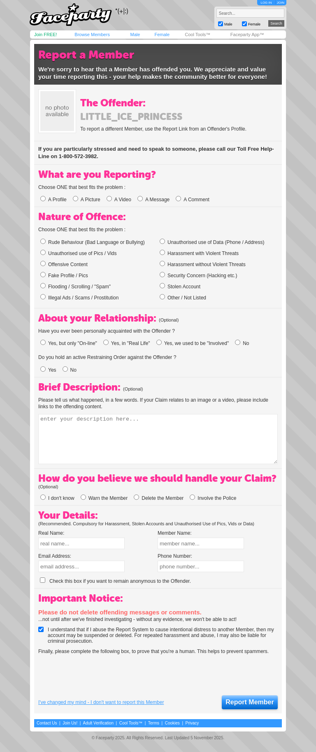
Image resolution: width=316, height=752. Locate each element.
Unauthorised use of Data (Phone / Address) (212, 242)
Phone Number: (175, 556)
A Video (119, 199)
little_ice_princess (131, 116)
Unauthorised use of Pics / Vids (78, 253)
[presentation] (100, 675)
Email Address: (54, 556)
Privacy (192, 723)
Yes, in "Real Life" (126, 343)
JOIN (280, 3)
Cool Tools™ (197, 34)
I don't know (57, 498)
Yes (48, 370)
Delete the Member (159, 498)
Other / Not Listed (183, 297)
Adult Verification (98, 723)
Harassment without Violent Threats (203, 264)
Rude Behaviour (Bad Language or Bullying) (92, 242)
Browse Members (92, 34)
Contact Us (47, 723)
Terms (153, 723)
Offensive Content (64, 264)
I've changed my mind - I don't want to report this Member (101, 702)
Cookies (172, 723)
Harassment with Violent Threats (199, 253)
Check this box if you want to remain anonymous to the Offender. (115, 581)
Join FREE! (45, 34)
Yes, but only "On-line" (68, 343)
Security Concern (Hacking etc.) (198, 275)
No (242, 343)
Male (135, 34)
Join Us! (70, 723)
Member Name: (175, 533)
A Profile (53, 199)
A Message (153, 199)
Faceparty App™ (247, 34)
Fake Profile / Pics (64, 275)
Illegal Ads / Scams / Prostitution (79, 297)
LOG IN (266, 3)
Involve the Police (213, 498)
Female (162, 34)
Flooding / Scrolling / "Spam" (75, 286)
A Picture (86, 199)
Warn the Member (104, 498)
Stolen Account (180, 286)
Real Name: (51, 533)
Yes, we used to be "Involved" (192, 343)
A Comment (192, 199)
